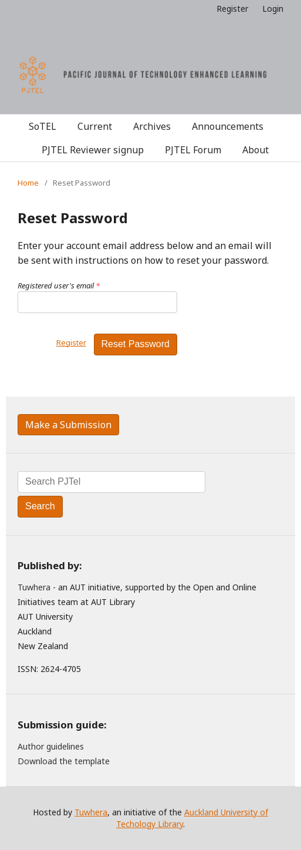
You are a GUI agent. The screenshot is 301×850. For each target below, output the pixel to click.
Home (28, 182)
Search (40, 506)
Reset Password (136, 344)
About (255, 149)
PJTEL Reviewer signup (93, 149)
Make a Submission (68, 424)
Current (94, 126)
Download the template (64, 761)
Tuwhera (34, 587)
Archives (152, 126)
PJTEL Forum (193, 149)
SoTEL (42, 126)
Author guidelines (51, 746)
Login (272, 8)
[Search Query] (111, 482)
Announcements (227, 126)
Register (232, 8)
